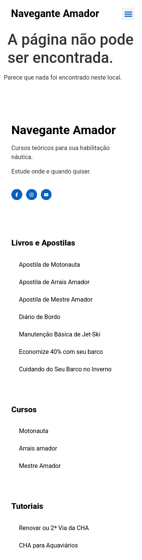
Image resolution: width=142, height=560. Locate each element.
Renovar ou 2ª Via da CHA (54, 528)
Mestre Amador (40, 465)
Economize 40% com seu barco (61, 351)
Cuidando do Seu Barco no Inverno (65, 369)
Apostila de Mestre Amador (55, 299)
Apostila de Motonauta (49, 264)
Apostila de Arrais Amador (54, 282)
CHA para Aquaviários (48, 545)
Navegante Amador (55, 14)
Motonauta (33, 431)
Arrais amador (38, 448)
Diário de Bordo (40, 317)
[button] (128, 14)
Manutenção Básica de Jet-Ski (59, 334)
